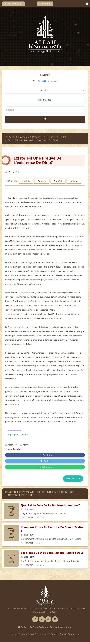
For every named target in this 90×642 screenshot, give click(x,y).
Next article (73, 478)
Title (40, 81)
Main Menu (45, 3)
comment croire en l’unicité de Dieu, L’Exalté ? (52, 528)
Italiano (73, 181)
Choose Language (13, 3)
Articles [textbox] (44, 90)
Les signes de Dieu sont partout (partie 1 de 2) (52, 552)
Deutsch (42, 181)
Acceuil (11, 137)
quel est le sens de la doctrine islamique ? (50, 505)
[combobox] (45, 90)
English (26, 181)
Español (58, 181)
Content (53, 81)
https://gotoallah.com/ (18, 434)
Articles (24, 137)
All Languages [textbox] (44, 99)
